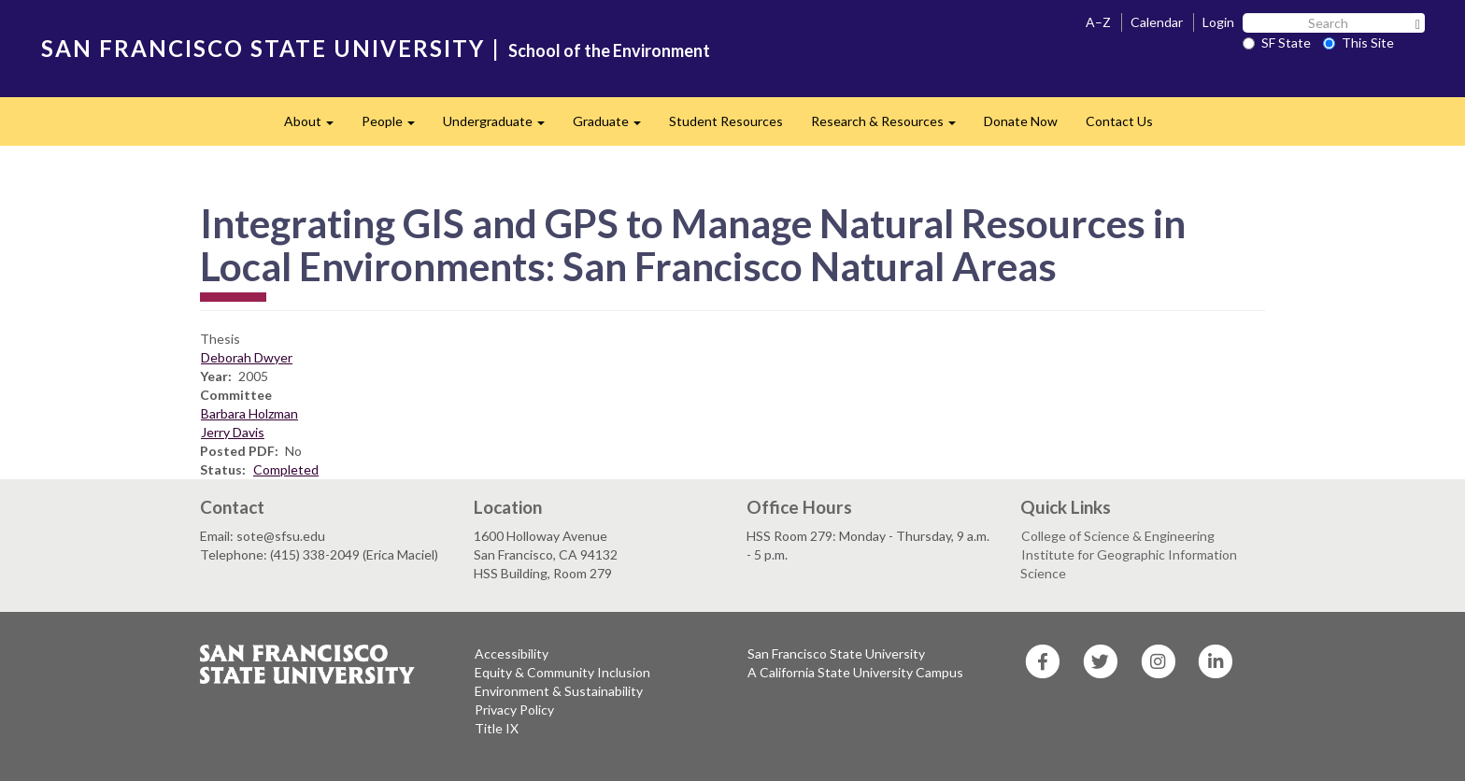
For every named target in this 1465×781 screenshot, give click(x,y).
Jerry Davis (232, 432)
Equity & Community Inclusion (562, 672)
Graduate (614, 126)
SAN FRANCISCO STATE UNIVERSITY (263, 48)
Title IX (497, 728)
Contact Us (1119, 121)
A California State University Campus (855, 672)
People (395, 126)
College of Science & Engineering (1118, 536)
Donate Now (1021, 121)
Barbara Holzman (249, 413)
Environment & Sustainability (559, 691)
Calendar (1157, 22)
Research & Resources (890, 126)
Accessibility (511, 653)
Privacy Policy (514, 709)
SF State (1277, 42)
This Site (1358, 42)
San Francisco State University (836, 653)
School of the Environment (609, 50)
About (316, 126)
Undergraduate (501, 126)
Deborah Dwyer (246, 357)
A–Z (1098, 22)
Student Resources (726, 121)
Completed (286, 469)
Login (1218, 22)
